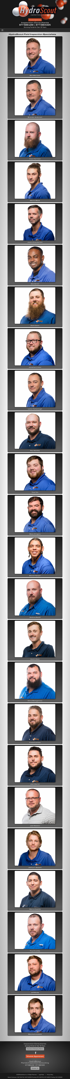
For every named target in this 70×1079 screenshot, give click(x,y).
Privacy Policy (50, 1074)
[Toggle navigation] (2, 30)
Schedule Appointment (35, 20)
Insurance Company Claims (35, 1049)
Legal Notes (41, 1074)
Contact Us (35, 1068)
